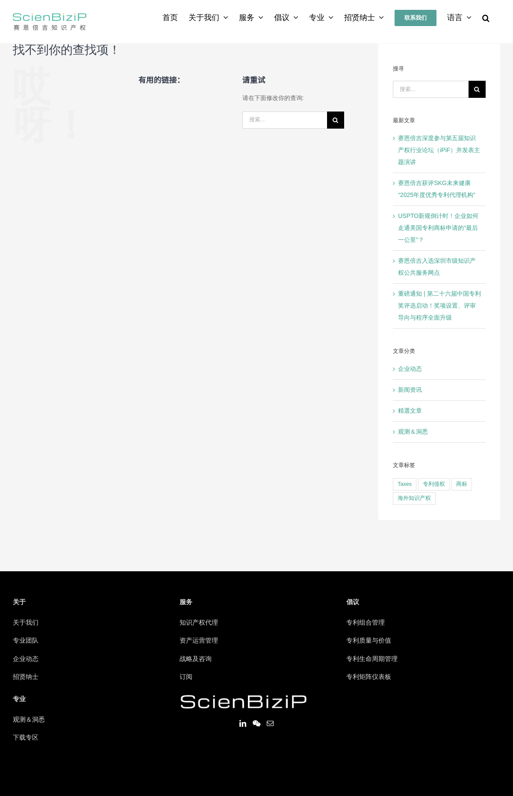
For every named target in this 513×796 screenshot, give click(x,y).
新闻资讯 (410, 390)
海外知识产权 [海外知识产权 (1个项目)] (414, 498)
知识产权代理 (199, 623)
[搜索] (485, 18)
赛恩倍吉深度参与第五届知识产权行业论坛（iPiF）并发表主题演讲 (439, 150)
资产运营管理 (199, 640)
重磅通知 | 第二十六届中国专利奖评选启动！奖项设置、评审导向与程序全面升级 (439, 306)
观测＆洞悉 (413, 432)
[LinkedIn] (242, 723)
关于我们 (25, 623)
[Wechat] (256, 723)
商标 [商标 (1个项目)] (461, 484)
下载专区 (25, 737)
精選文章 (410, 411)
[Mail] (270, 723)
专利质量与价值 (368, 640)
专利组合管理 (365, 623)
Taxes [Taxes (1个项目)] (405, 484)
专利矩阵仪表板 (368, 677)
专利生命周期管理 (372, 659)
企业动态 (410, 369)
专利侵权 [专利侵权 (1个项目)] (434, 484)
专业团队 (25, 640)
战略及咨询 (196, 659)
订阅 (186, 677)
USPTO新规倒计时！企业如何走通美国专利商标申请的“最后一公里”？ (438, 228)
